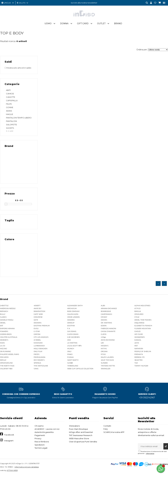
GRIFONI (37, 336)
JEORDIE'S (4, 341)
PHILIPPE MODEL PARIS (9, 356)
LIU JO (2, 347)
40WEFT (37, 307)
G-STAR (37, 333)
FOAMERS (4, 333)
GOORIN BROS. (6, 336)
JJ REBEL (37, 341)
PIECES (36, 356)
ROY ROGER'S (39, 361)
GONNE (9, 108)
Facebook (9, 436)
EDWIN (103, 327)
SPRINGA (37, 364)
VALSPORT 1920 (6, 370)
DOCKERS (37, 324)
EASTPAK (71, 327)
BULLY (2, 315)
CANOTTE (10, 98)
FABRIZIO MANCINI (108, 330)
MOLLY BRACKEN (40, 350)
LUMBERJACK (39, 347)
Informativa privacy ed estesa (27, 468)
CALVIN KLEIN (72, 315)
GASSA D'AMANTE (108, 333)
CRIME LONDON (73, 318)
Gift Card (83, 25)
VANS (36, 370)
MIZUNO (3, 350)
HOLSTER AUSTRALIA (8, 338)
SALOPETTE (11, 126)
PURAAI (70, 358)
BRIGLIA (137, 313)
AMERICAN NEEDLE (7, 310)
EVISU (36, 330)
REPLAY (3, 361)
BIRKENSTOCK (39, 313)
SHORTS (10, 129)
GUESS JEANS (72, 336)
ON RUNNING (5, 353)
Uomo (48, 25)
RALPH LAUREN (107, 358)
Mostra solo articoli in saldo (18, 69)
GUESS (103, 336)
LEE (102, 344)
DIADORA (71, 321)
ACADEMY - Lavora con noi (47, 430)
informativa (150, 455)
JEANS (9, 112)
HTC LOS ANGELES (41, 338)
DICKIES (104, 321)
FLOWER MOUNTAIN (142, 330)
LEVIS (136, 344)
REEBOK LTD (139, 358)
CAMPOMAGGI (106, 315)
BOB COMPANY (73, 313)
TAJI (136, 364)
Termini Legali (41, 449)
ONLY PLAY (38, 353)
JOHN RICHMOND (108, 341)
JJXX (69, 341)
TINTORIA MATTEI (108, 367)
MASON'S (104, 347)
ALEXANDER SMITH (75, 307)
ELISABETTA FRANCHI (143, 327)
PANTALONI (11, 122)
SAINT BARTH (72, 361)
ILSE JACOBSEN (73, 338)
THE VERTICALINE (41, 367)
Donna (64, 25)
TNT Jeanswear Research (80, 436)
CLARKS (3, 318)
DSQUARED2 (139, 324)
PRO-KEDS (4, 358)
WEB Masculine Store (79, 440)
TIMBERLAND (72, 367)
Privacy (38, 440)
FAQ (105, 430)
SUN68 (70, 364)
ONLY (69, 353)
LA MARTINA (72, 344)
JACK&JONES (139, 338)
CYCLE (136, 318)
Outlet (101, 25)
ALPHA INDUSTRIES (142, 307)
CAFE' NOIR (38, 315)
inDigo (103, 338)
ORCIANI (104, 353)
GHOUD (137, 333)
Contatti (107, 427)
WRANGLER (105, 370)
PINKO (69, 356)
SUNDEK (104, 364)
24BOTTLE (4, 307)
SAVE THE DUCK (107, 361)
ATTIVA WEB (12, 472)
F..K (68, 330)
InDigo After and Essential (81, 433)
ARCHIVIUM (72, 310)
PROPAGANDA (39, 358)
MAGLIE (9, 115)
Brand (118, 25)
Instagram (8, 442)
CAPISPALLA (12, 102)
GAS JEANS (71, 333)
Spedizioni (39, 446)
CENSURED (138, 315)
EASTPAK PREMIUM (42, 327)
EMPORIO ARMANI (7, 330)
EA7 (1, 327)
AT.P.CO (137, 310)
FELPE (9, 105)
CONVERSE (38, 318)
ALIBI (103, 307)
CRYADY (104, 318)
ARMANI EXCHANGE (109, 310)
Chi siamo (39, 427)
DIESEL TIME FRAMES (142, 321)
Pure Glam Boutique (78, 430)
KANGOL (137, 341)
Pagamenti (40, 436)
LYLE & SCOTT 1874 (74, 347)
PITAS (103, 356)
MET (136, 347)
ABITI (8, 91)
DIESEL (3, 324)
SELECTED (138, 361)
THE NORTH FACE (7, 367)
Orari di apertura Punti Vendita (83, 443)
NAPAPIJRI (138, 350)
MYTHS (104, 350)
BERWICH (4, 313)
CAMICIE (10, 95)
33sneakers (74, 427)
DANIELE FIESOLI (6, 321)
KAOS (2, 344)
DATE (36, 321)
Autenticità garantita (44, 433)
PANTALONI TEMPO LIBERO (19, 119)
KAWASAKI (38, 344)
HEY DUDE (138, 336)
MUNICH (70, 350)
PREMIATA (138, 356)
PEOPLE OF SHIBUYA (142, 353)
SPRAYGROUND (6, 364)
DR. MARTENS (106, 324)
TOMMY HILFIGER (141, 367)
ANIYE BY (37, 310)
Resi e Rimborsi (42, 443)
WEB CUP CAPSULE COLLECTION (80, 370)
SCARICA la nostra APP (113, 433)
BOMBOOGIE (106, 313)
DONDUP (70, 324)
